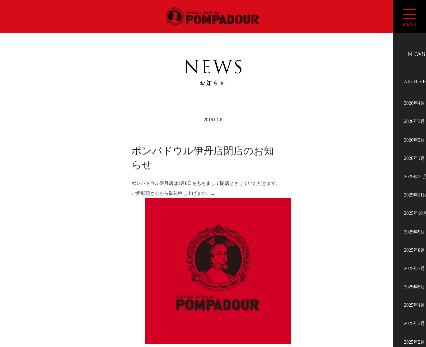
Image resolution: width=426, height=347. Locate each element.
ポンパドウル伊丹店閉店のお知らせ (202, 157)
